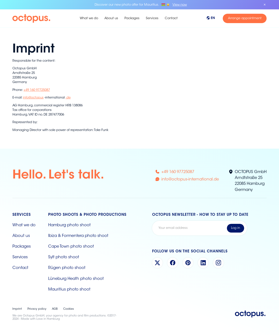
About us (111, 18)
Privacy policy (36, 309)
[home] (42, 18)
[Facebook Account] (172, 263)
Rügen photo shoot (66, 268)
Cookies (68, 309)
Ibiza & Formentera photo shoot (78, 236)
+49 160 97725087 (37, 90)
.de (68, 97)
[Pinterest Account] (188, 263)
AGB (55, 309)
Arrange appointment (245, 18)
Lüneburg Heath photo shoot (76, 279)
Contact (171, 18)
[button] (214, 18)
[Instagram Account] (218, 263)
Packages (132, 18)
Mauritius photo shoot (69, 290)
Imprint (17, 309)
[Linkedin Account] (203, 263)
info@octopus (33, 97)
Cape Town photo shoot (71, 247)
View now (179, 5)
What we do (89, 18)
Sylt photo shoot (63, 257)
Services (152, 18)
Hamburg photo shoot (69, 225)
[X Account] (157, 263)
